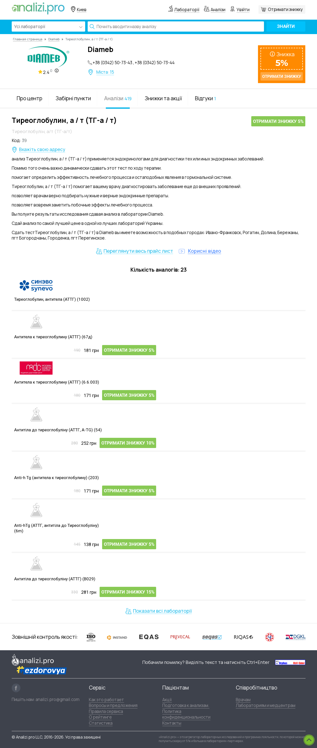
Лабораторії (186, 9)
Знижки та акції (163, 98)
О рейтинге (100, 717)
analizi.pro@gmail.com (57, 699)
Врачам (243, 699)
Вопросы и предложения (113, 705)
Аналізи (218, 9)
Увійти (243, 9)
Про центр (29, 98)
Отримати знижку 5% (278, 121)
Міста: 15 (105, 72)
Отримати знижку (285, 9)
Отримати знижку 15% (127, 592)
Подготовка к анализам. (185, 705)
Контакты (171, 723)
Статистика (101, 723)
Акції (167, 699)
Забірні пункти (73, 98)
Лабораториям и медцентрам (265, 705)
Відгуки (205, 98)
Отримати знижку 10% (127, 443)
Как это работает (106, 699)
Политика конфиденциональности (186, 714)
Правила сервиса (106, 711)
